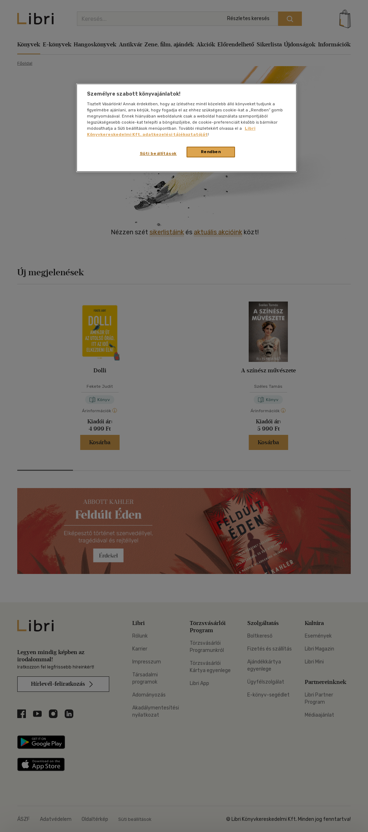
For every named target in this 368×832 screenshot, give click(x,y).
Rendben (211, 151)
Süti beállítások (158, 153)
